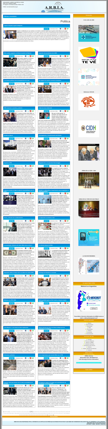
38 (66, 411)
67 (46, 413)
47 (14, 413)
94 (39, 415)
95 (41, 415)
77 (62, 413)
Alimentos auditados (9, 355)
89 (31, 415)
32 (56, 411)
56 (28, 413)
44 (9, 413)
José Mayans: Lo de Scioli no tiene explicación (16, 327)
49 (17, 413)
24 (43, 411)
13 (24, 411)
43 (7, 413)
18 (33, 411)
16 (29, 411)
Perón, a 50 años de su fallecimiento (13, 217)
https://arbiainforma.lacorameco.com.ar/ (89, 362)
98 (46, 415)
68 (48, 413)
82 (20, 415)
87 (28, 415)
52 (22, 413)
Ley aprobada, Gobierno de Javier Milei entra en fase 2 (18, 245)
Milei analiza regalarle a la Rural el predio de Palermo (17, 53)
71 (53, 413)
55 (27, 413)
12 (22, 411)
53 (23, 413)
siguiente (50, 415)
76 (61, 413)
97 (44, 415)
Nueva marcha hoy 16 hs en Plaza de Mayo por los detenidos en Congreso (52, 328)
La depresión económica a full (46, 217)
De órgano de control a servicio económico (50, 80)
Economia (89, 332)
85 (25, 415)
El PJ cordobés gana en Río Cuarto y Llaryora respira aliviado (52, 301)
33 (58, 411)
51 (20, 413)
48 (15, 413)
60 (35, 413)
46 (12, 413)
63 (39, 413)
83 (21, 415)
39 (67, 411)
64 (41, 413)
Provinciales (90, 329)
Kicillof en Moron (8, 135)
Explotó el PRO (8, 162)
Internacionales (89, 324)
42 (5, 413)
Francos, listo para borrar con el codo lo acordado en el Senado (18, 383)
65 (43, 413)
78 (64, 413)
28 (50, 411)
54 (25, 413)
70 (51, 413)
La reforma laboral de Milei (46, 245)
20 (37, 411)
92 (36, 415)
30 (53, 411)
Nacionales (89, 326)
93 (37, 415)
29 (51, 411)
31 (55, 411)
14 (25, 411)
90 (33, 415)
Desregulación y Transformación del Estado (50, 135)
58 (31, 413)
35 (61, 411)
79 (65, 413)
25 (45, 411)
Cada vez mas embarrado (45, 108)
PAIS (89, 327)
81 (69, 413)
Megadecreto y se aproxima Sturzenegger (49, 162)
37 (64, 411)
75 (59, 413)
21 (38, 411)
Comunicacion (89, 333)
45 (10, 413)
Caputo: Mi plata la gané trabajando (13, 25)
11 (21, 411)
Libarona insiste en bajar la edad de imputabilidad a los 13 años (19, 191)
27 (48, 411)
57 (30, 413)
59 (33, 413)
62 (38, 413)
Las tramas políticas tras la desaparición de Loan (16, 80)
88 (29, 415)
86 (26, 415)
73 (56, 413)
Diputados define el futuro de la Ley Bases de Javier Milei (19, 272)
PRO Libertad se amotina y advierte (13, 108)
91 (34, 415)
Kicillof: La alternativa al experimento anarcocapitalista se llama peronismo (54, 191)
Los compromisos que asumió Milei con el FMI (51, 355)
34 (59, 411)
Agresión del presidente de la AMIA (48, 53)
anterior (6, 411)
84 (23, 415)
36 (63, 411)
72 (54, 413)
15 (27, 411)
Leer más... (46, 28)
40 (69, 411)
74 (57, 413)
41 (4, 413)
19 (35, 411)
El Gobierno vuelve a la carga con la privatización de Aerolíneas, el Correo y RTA (52, 383)
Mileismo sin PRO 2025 (10, 300)
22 (40, 411)
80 (67, 413)
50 (18, 413)
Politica (89, 330)
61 (36, 413)
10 (19, 411)
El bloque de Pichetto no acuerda (47, 272)
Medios (89, 323)
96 (42, 415)
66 (44, 413)
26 (46, 411)
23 (41, 411)
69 (49, 413)
